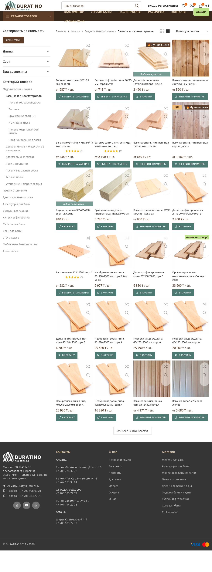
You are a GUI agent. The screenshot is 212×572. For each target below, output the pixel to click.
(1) (81, 162)
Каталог (75, 40)
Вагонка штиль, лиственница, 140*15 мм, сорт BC (111, 157)
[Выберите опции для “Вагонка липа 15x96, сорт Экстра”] (191, 439)
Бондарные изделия (16, 219)
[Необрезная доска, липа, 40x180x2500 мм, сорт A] (113, 401)
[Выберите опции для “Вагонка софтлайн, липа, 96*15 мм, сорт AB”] (73, 179)
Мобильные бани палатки (20, 253)
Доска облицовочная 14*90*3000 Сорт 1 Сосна (150, 89)
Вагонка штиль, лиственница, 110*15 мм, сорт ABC (151, 157)
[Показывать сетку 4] (168, 39)
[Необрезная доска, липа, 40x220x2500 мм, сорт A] (191, 338)
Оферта (114, 514)
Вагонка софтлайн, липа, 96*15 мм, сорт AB (72, 155)
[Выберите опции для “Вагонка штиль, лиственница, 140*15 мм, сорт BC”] (112, 179)
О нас (112, 520)
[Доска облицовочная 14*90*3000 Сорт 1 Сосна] (152, 66)
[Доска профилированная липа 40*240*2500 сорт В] (73, 338)
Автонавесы (11, 259)
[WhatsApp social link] (36, 527)
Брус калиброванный (22, 124)
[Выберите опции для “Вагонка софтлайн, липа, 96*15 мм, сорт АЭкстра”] (152, 245)
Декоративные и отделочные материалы (25, 157)
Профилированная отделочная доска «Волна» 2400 (191, 295)
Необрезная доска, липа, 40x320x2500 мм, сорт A (111, 361)
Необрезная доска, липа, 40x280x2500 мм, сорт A (150, 361)
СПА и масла (11, 246)
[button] (145, 107)
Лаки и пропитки (17, 172)
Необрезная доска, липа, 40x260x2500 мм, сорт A (72, 424)
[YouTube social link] (26, 527)
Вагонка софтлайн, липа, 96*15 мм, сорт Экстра (111, 89)
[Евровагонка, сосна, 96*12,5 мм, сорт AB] (73, 66)
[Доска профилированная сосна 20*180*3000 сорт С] (152, 270)
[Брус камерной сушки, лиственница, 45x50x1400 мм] (113, 204)
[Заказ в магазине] (192, 39)
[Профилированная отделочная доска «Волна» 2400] (191, 270)
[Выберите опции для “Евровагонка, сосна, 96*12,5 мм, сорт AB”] (73, 107)
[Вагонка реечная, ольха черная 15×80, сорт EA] (152, 401)
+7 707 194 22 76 (66, 526)
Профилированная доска (25, 148)
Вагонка (14, 118)
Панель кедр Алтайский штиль (24, 140)
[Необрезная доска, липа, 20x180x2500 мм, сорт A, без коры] (113, 270)
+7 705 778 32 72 (66, 492)
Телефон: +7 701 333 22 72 (24, 517)
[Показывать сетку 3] (162, 39)
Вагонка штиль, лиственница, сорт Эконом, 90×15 (186, 90)
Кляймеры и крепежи (20, 165)
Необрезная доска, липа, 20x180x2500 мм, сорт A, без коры (111, 295)
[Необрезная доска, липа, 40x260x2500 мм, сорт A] (73, 401)
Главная (61, 40)
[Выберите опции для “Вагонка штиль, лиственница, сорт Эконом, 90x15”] (191, 107)
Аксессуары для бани (16, 212)
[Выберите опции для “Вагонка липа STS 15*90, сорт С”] (73, 313)
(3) (81, 300)
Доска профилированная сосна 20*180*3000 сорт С (151, 293)
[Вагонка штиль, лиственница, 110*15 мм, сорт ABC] (152, 132)
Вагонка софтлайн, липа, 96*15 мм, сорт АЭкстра (150, 227)
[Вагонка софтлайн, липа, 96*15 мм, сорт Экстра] (113, 66)
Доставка (115, 501)
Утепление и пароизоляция (24, 192)
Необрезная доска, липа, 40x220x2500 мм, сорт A (190, 361)
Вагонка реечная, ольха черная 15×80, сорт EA (150, 424)
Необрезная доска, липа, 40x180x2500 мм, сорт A (111, 424)
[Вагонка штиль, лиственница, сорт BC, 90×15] (191, 132)
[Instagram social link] (17, 527)
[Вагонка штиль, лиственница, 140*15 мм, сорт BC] (113, 132)
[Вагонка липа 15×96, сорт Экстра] (191, 401)
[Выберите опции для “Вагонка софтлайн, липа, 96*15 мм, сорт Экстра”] (112, 107)
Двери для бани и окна (18, 206)
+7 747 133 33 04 (66, 504)
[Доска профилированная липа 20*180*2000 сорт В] (191, 204)
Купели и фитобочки (16, 226)
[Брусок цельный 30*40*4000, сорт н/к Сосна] (73, 204)
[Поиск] (101, 10)
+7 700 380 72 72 (66, 515)
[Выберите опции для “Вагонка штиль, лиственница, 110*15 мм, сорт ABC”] (152, 179)
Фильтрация (13, 48)
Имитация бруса (19, 131)
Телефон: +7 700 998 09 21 (24, 512)
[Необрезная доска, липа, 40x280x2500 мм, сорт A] (152, 338)
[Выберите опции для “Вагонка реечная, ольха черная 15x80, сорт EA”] (152, 439)
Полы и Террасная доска (25, 111)
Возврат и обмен (120, 481)
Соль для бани (12, 239)
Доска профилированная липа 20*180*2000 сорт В (190, 227)
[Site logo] (23, 9)
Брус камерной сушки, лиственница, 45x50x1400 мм (112, 228)
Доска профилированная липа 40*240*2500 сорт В (72, 361)
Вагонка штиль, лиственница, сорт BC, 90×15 (188, 157)
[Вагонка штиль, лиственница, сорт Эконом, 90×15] (191, 66)
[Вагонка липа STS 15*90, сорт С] (73, 270)
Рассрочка (115, 488)
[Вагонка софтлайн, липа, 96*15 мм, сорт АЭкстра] (152, 204)
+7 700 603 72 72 (66, 545)
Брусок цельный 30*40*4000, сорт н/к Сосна (69, 228)
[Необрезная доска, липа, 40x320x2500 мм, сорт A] (113, 338)
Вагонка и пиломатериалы (24, 104)
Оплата (113, 507)
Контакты (115, 494)
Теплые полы (14, 185)
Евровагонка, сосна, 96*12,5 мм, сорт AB (69, 89)
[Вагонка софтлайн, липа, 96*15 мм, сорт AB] (73, 132)
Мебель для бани (14, 232)
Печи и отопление (15, 199)
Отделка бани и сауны (17, 97)
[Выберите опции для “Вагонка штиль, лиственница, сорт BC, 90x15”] (191, 179)
